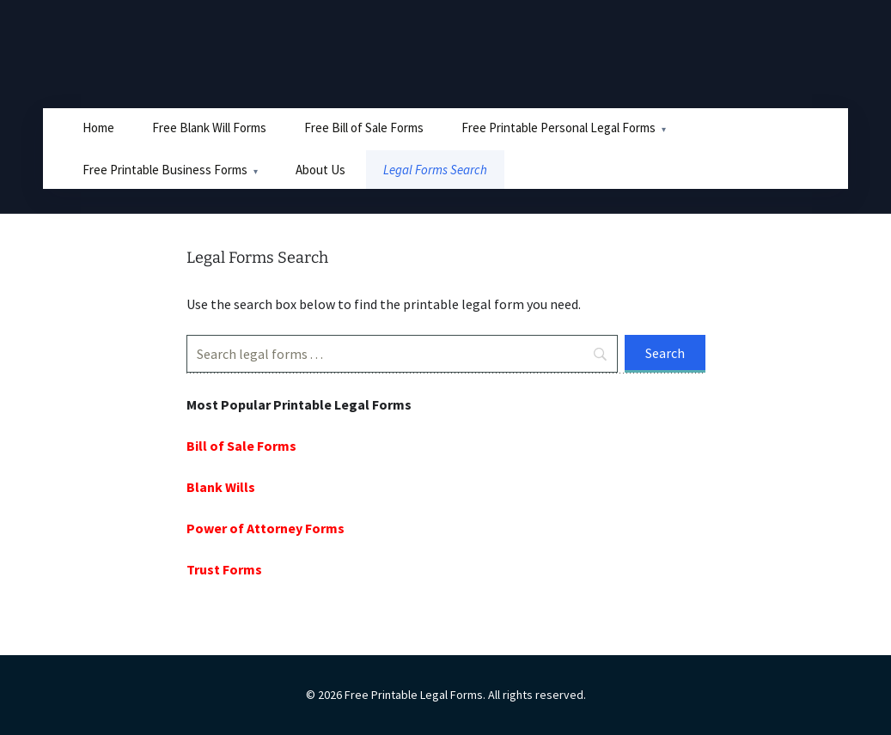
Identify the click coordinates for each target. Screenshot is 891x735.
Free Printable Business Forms (164, 169)
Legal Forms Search (435, 169)
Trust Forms (224, 569)
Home (98, 127)
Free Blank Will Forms (209, 127)
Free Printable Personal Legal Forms (558, 127)
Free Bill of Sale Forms (364, 127)
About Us (320, 169)
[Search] (402, 354)
